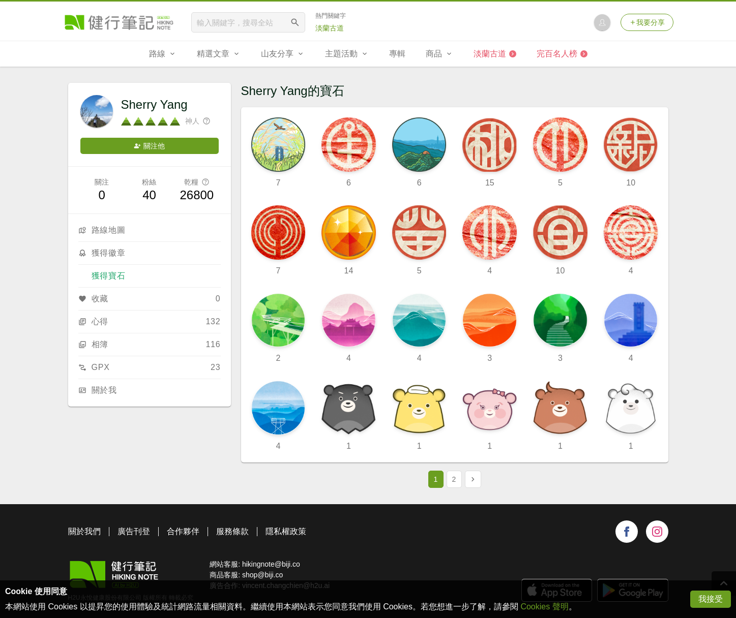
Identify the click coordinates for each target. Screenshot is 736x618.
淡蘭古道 (329, 28)
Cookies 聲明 (544, 606)
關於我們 (84, 531)
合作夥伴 (183, 531)
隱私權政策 (286, 531)
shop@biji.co (262, 575)
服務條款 (232, 531)
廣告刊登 (133, 531)
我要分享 (647, 22)
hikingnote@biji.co (271, 564)
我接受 (710, 599)
